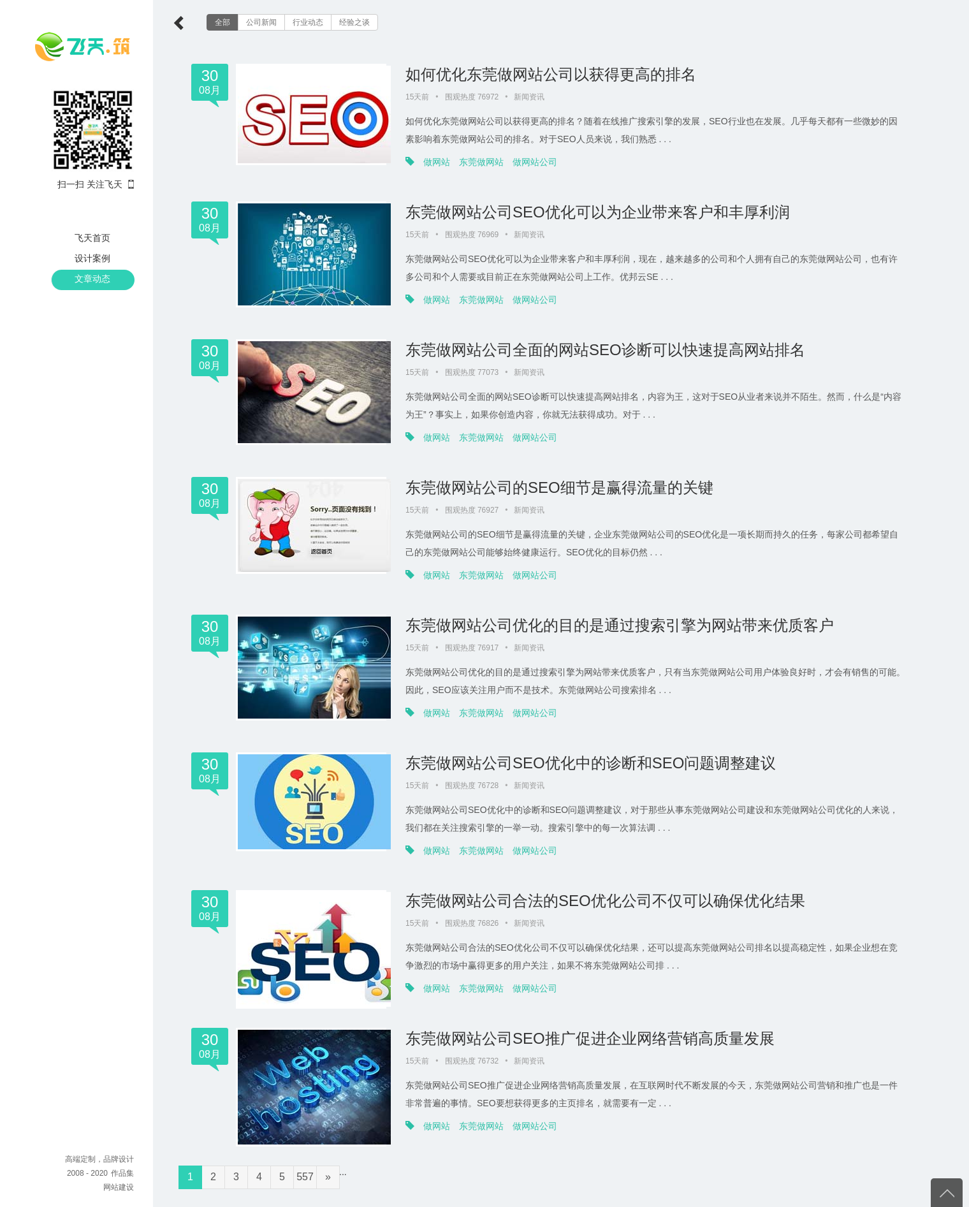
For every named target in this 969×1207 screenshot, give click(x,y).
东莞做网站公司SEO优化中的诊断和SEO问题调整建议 (590, 763)
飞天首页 (92, 238)
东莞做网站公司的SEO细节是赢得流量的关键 (559, 487)
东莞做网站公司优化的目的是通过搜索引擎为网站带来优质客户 (619, 625)
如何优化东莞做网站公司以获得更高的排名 (550, 74)
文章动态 (92, 279)
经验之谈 (354, 22)
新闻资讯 (529, 96)
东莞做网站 (481, 162)
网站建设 (118, 1187)
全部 (222, 22)
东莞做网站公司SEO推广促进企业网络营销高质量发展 (590, 1038)
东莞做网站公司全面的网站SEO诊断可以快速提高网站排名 (605, 349)
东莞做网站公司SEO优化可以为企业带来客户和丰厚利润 (597, 212)
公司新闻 (261, 22)
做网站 (436, 162)
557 (305, 1176)
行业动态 (308, 22)
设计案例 (92, 258)
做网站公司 (535, 162)
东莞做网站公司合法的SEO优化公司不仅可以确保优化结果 (605, 900)
